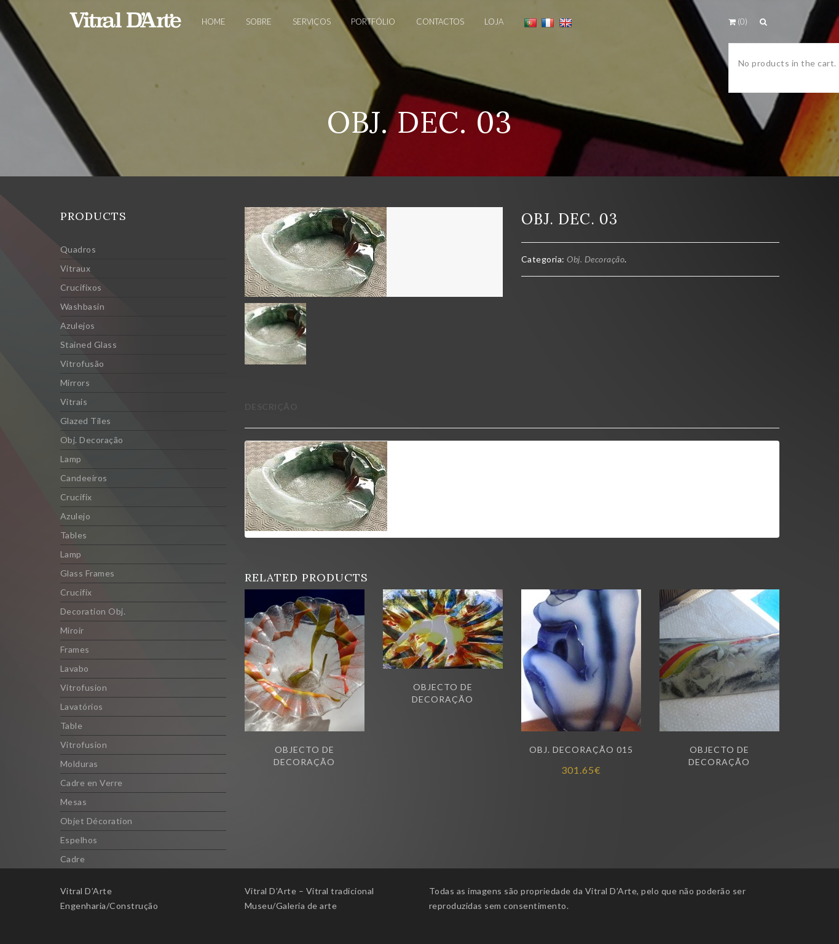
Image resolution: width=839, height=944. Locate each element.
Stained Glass (88, 344)
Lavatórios (81, 706)
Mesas (73, 801)
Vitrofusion (84, 687)
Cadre (72, 859)
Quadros (78, 249)
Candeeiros (84, 478)
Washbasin (82, 306)
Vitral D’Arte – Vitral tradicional (309, 891)
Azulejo (75, 516)
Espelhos (79, 840)
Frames (75, 649)
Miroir (72, 630)
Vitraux (75, 268)
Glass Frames (87, 573)
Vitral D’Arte (86, 891)
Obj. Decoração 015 (581, 749)
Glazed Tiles (85, 420)
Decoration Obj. (93, 611)
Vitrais (74, 401)
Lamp (71, 459)
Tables (73, 535)
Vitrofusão (82, 363)
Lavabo (74, 668)
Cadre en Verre (91, 782)
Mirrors (75, 382)
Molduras (79, 763)
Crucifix (76, 497)
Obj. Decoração (92, 440)
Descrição (271, 406)
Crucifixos (81, 287)
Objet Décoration (96, 821)
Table (71, 725)
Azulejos (77, 325)
